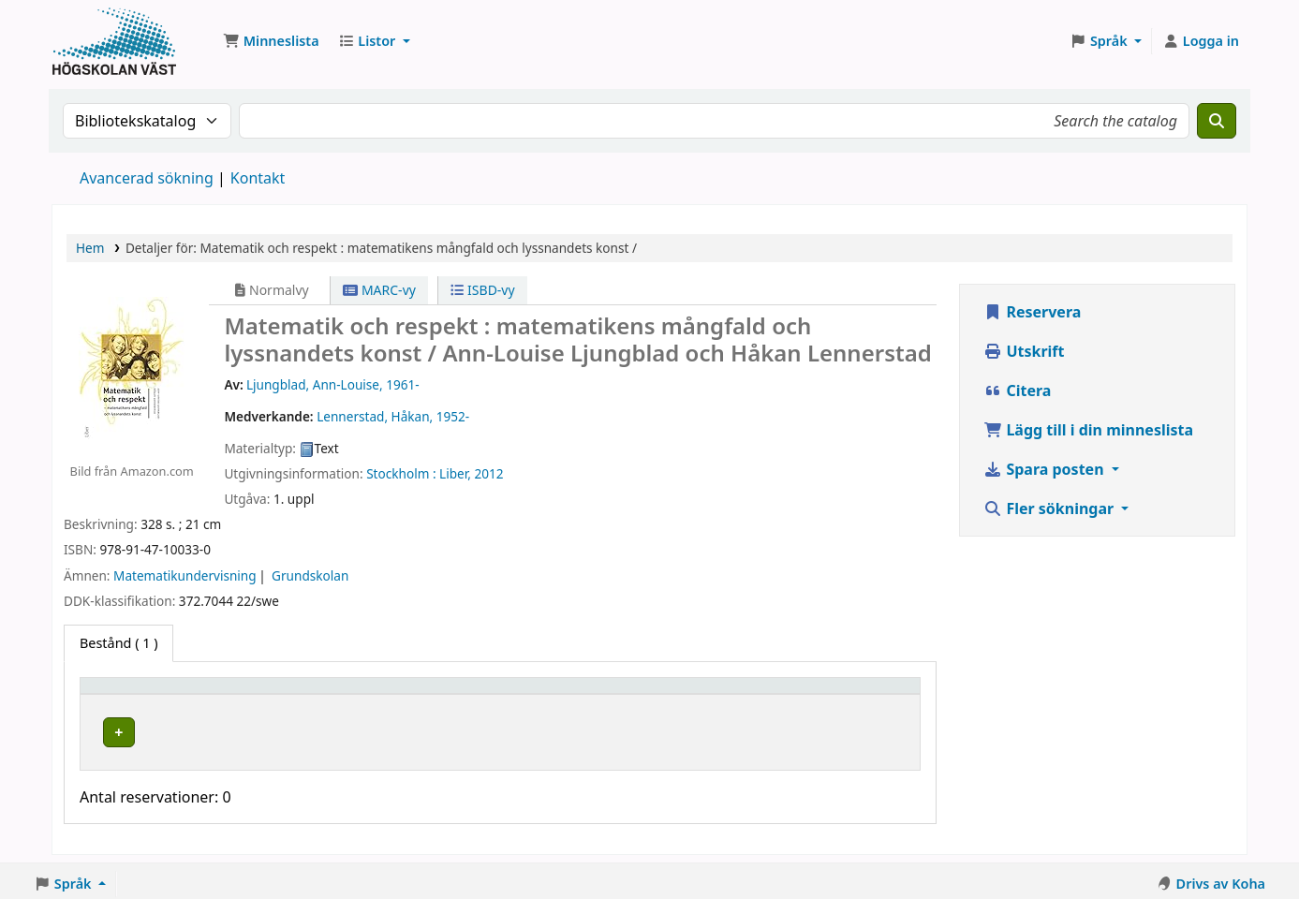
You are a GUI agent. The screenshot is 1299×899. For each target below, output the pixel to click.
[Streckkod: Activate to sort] (842, 694)
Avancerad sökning (147, 178)
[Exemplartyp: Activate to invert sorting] (162, 694)
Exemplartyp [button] (130, 694)
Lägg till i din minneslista (1088, 430)
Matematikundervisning (185, 575)
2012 (488, 473)
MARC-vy (379, 290)
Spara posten (1045, 469)
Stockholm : (400, 473)
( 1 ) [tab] (118, 643)
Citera (1017, 390)
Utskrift (1023, 351)
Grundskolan (310, 575)
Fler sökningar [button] (1050, 508)
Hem (90, 248)
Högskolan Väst (299, 729)
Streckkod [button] (806, 694)
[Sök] (1216, 121)
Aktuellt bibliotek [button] (309, 694)
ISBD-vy (482, 290)
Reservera (1032, 312)
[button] (271, 41)
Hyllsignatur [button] (520, 694)
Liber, (455, 473)
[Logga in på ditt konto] (1201, 41)
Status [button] (688, 694)
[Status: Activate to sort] (711, 694)
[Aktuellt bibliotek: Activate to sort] (356, 694)
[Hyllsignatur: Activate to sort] (565, 694)
